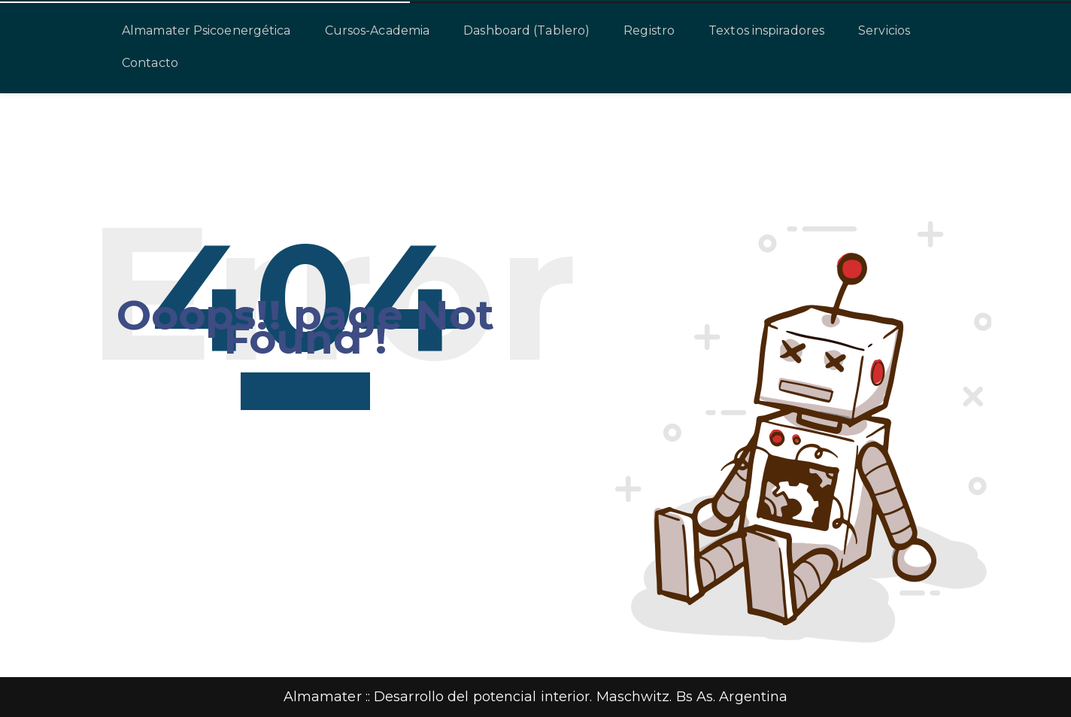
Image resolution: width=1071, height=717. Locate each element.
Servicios (884, 30)
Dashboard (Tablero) (526, 30)
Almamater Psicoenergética (206, 30)
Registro (649, 30)
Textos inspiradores (766, 30)
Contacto (150, 63)
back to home (305, 391)
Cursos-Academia (377, 30)
